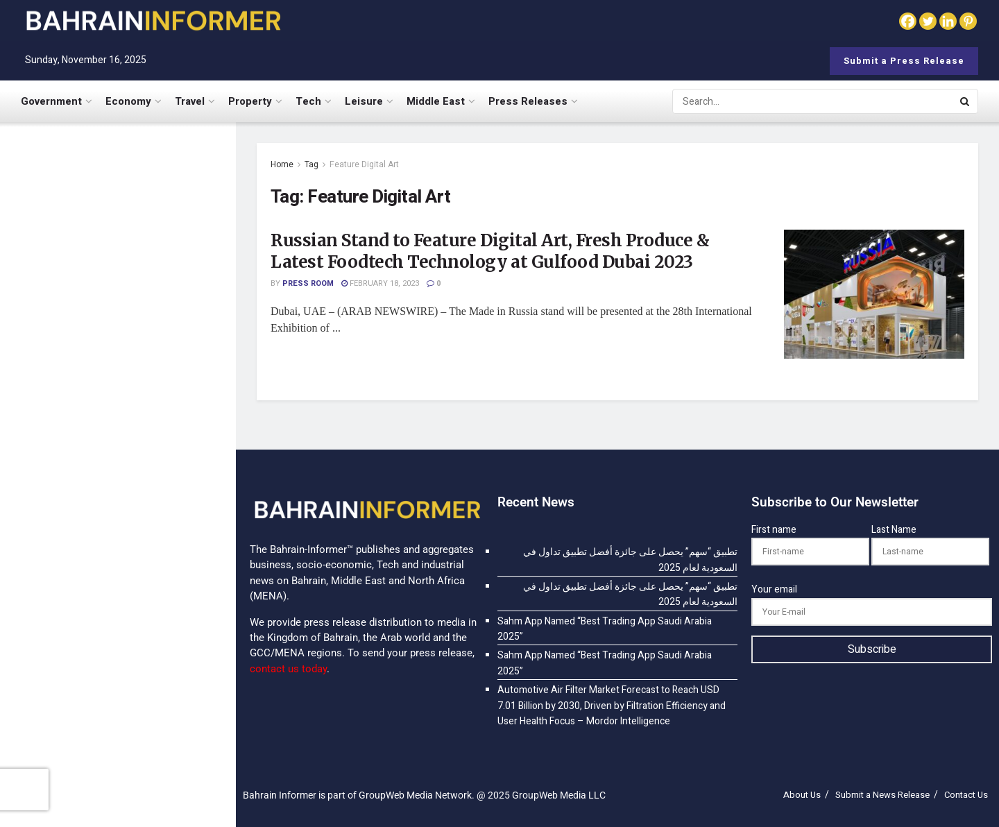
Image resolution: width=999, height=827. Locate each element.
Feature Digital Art (364, 164)
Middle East (436, 101)
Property (250, 101)
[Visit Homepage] (152, 20)
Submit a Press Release (904, 60)
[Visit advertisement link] (117, 605)
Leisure (364, 101)
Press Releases (527, 101)
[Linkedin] (948, 21)
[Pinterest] (968, 21)
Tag (311, 164)
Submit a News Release (882, 794)
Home (282, 164)
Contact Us (966, 794)
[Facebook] (907, 21)
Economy (128, 101)
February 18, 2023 (380, 283)
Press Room (308, 283)
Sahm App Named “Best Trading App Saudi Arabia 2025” (135, 380)
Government (51, 101)
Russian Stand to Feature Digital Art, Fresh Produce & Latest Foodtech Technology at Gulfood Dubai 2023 (490, 251)
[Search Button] (965, 101)
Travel (190, 101)
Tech (308, 101)
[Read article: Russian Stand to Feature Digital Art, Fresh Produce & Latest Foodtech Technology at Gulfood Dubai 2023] (874, 294)
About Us (802, 794)
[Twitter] (928, 21)
